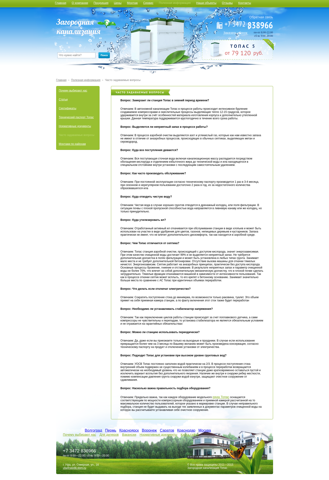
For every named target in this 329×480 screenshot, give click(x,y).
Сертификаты (67, 108)
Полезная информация (175, 3)
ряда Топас (221, 397)
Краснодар (186, 430)
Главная (60, 3)
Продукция (101, 3)
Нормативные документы (75, 126)
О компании (80, 3)
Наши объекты (206, 3)
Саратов (167, 430)
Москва (204, 430)
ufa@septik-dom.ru (74, 468)
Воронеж (149, 430)
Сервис (148, 3)
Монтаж (132, 3)
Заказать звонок (235, 33)
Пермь (110, 430)
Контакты (244, 3)
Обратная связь (261, 17)
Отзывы (227, 3)
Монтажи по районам (72, 144)
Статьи (63, 99)
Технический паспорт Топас (76, 117)
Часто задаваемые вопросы (123, 80)
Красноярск (129, 430)
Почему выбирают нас (73, 90)
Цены (117, 3)
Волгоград (93, 430)
